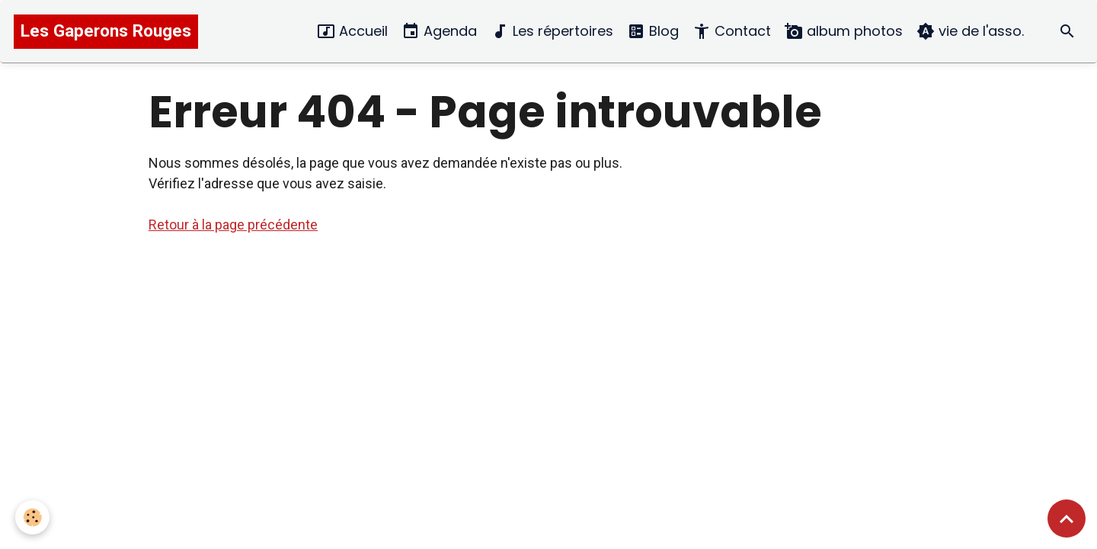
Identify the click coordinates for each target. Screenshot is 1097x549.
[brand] (106, 31)
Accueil (352, 31)
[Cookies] (32, 517)
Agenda (439, 31)
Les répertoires (552, 31)
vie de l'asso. (970, 31)
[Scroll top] (1066, 518)
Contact (731, 31)
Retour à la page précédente (233, 225)
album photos (844, 31)
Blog (653, 31)
